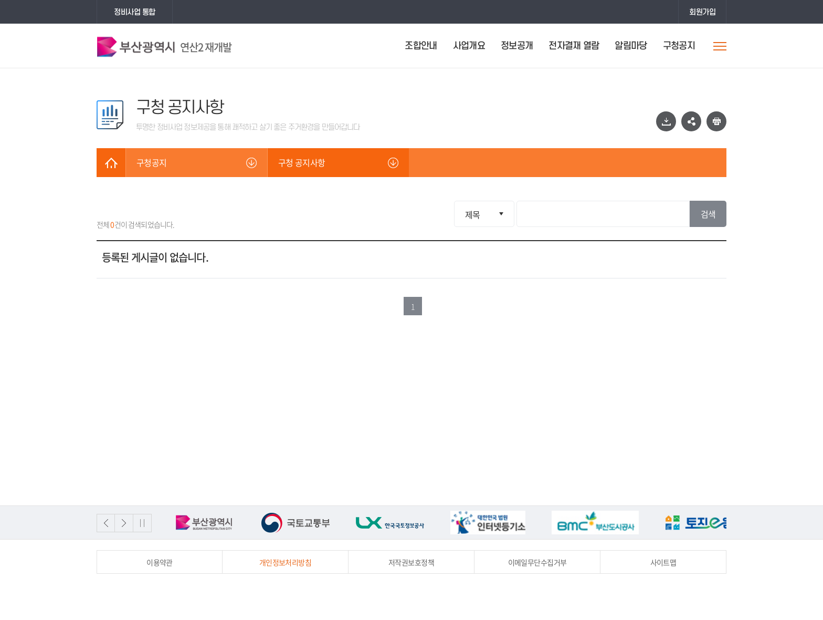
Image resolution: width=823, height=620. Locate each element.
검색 (708, 214)
